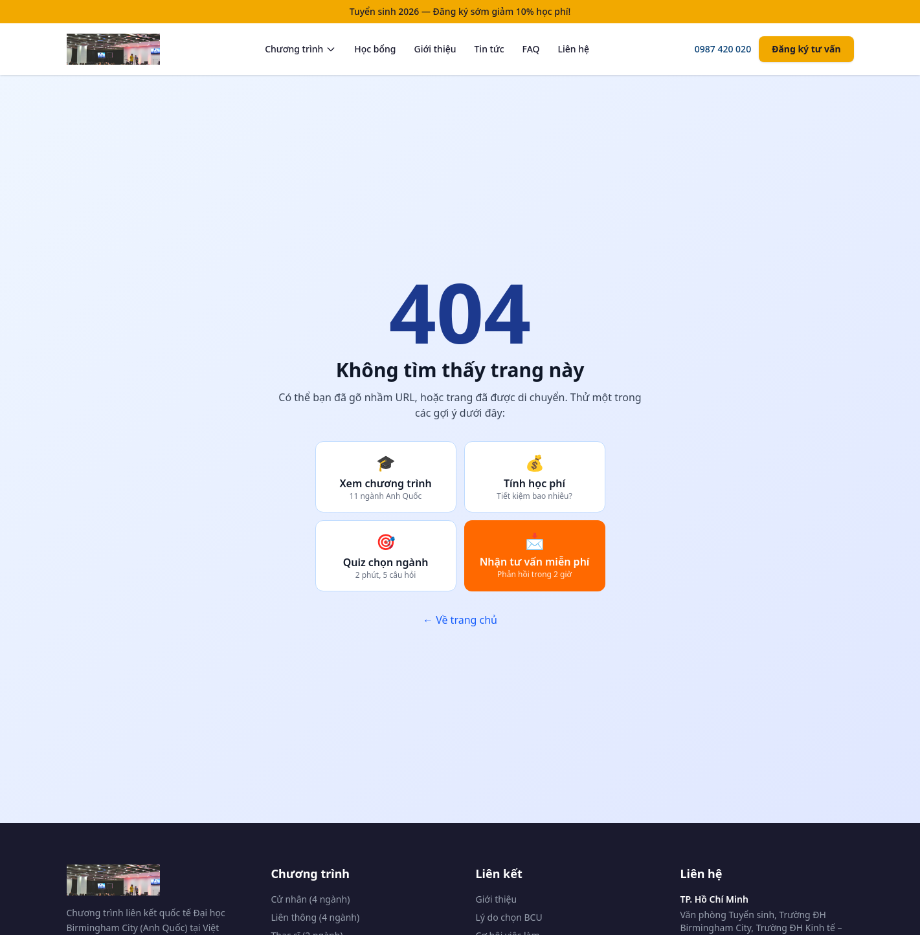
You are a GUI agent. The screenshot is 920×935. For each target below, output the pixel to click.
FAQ (531, 49)
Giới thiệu (435, 49)
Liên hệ (574, 49)
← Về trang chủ (460, 620)
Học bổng (375, 49)
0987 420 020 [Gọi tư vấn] (723, 49)
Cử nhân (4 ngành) (310, 899)
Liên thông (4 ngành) (315, 917)
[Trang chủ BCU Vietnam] (113, 49)
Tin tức (489, 49)
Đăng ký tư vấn (806, 49)
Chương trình (300, 49)
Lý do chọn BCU (509, 917)
